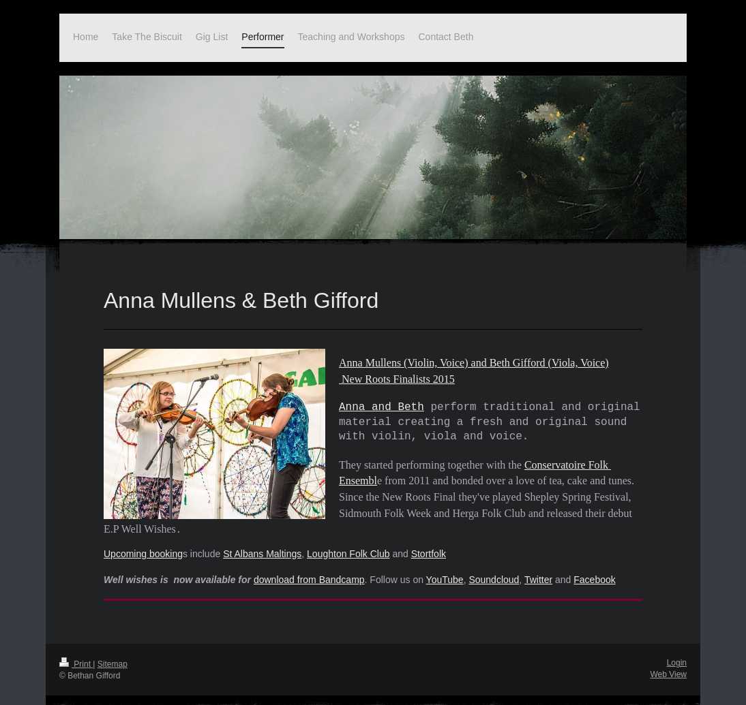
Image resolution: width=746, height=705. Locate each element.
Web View (668, 665)
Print (76, 654)
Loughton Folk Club (348, 544)
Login (677, 653)
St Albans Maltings (262, 544)
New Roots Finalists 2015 (397, 377)
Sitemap (113, 654)
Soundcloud (493, 570)
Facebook (594, 570)
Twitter (538, 570)
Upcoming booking (143, 544)
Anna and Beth (381, 404)
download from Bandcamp (309, 570)
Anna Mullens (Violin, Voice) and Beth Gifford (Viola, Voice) (474, 363)
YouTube (445, 570)
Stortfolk (428, 544)
